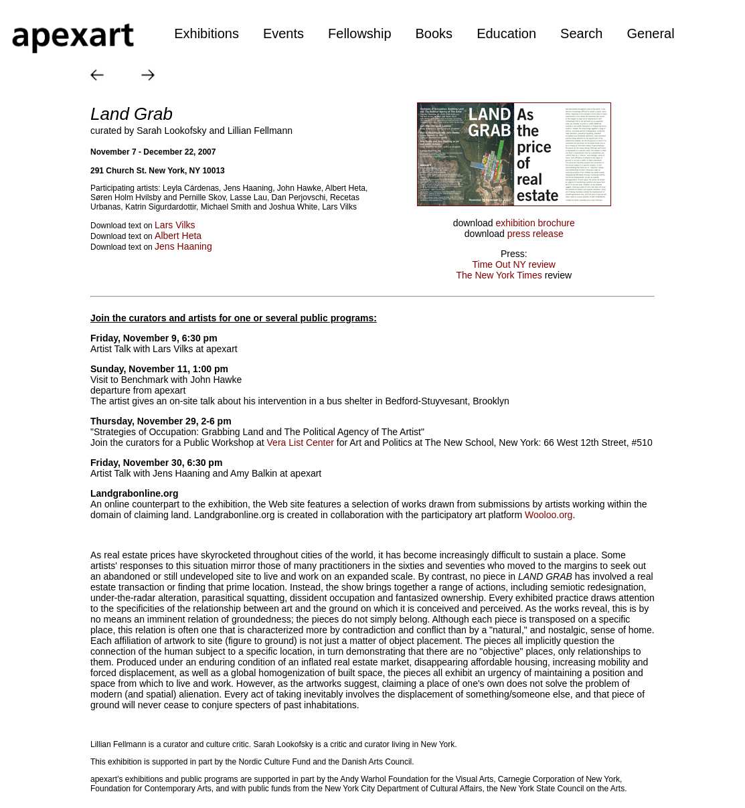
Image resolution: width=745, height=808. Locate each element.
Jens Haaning (183, 246)
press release (535, 233)
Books (434, 33)
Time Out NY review (514, 264)
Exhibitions (206, 33)
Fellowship (359, 33)
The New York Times (499, 275)
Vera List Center (300, 442)
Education (506, 33)
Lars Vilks (175, 225)
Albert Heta (178, 235)
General (650, 33)
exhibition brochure (535, 223)
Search (581, 33)
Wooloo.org (548, 514)
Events (283, 33)
